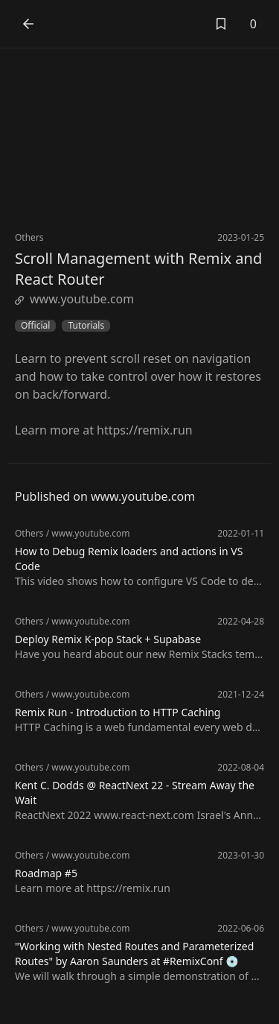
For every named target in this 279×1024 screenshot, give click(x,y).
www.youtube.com (74, 299)
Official (35, 326)
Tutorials (86, 326)
